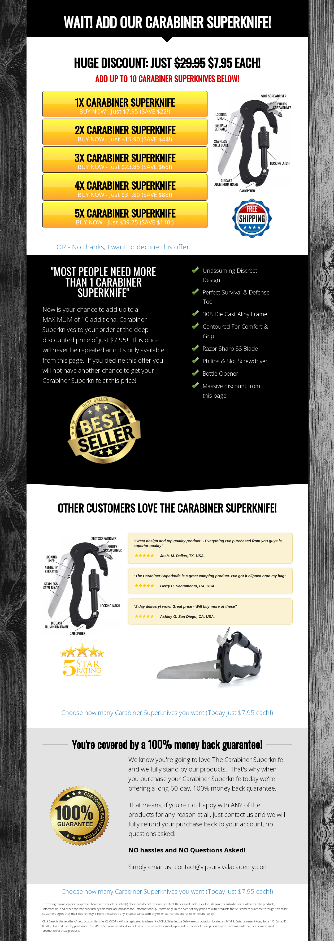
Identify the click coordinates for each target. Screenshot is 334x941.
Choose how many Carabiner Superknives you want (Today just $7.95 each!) (167, 712)
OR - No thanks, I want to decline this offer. (125, 246)
